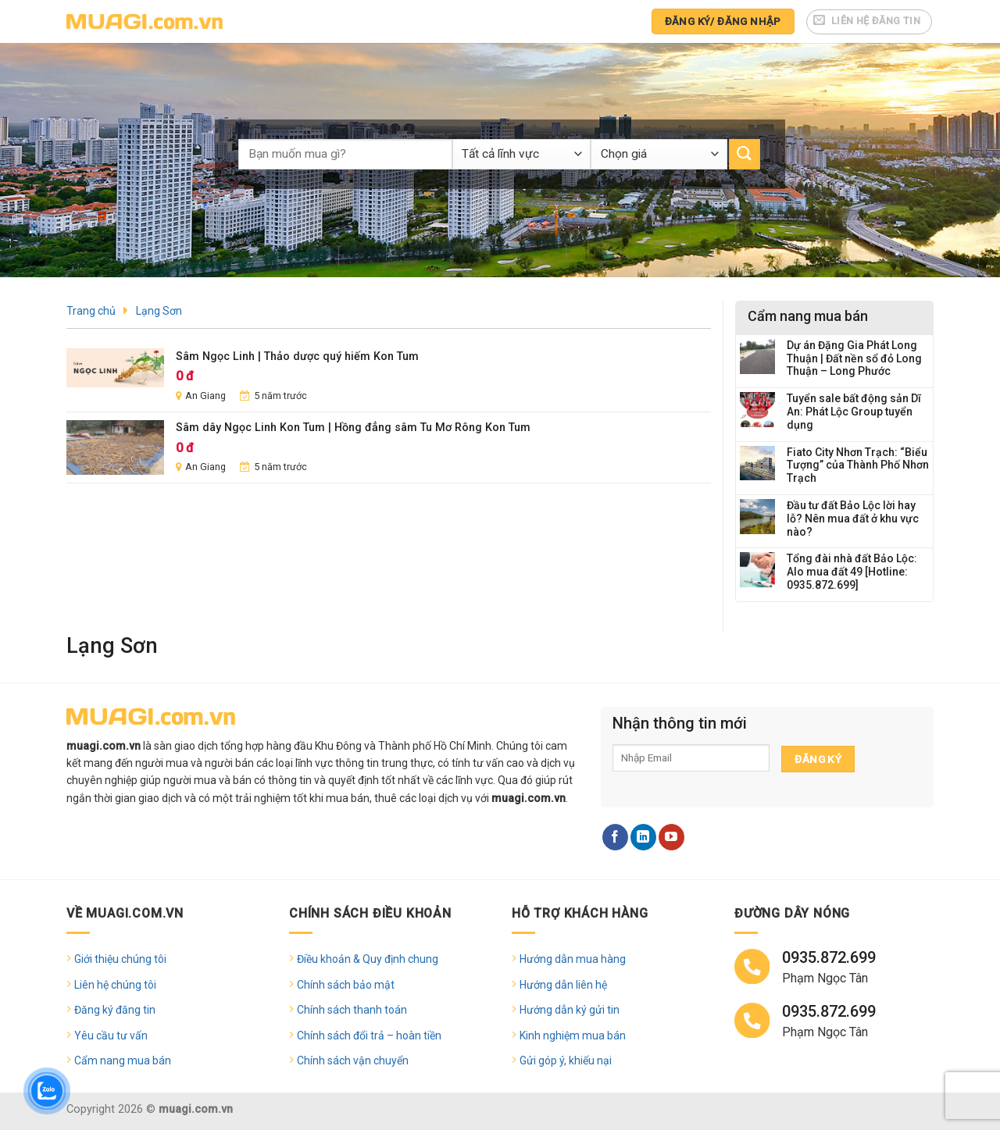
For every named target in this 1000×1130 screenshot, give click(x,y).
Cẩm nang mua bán (122, 1060)
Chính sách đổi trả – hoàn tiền (369, 1035)
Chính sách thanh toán (352, 1009)
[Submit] (744, 154)
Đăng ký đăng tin (114, 1009)
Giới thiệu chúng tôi (120, 959)
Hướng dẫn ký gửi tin (570, 1009)
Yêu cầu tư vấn (111, 1035)
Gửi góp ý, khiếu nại (566, 1060)
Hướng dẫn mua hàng (573, 959)
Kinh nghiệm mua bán (573, 1035)
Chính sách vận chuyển (353, 1060)
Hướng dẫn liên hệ (563, 985)
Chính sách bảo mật (346, 985)
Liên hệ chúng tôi (115, 985)
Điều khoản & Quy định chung (367, 959)
